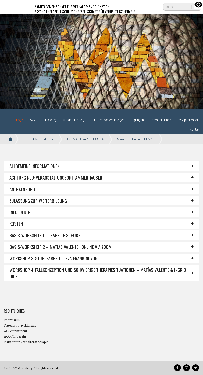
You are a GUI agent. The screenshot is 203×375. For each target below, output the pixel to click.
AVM (11, 6)
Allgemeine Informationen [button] (34, 166)
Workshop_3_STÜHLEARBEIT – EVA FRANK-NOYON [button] (53, 258)
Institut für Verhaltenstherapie (26, 341)
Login (19, 120)
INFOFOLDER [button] (19, 212)
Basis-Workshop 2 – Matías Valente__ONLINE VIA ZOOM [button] (60, 246)
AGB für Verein (15, 336)
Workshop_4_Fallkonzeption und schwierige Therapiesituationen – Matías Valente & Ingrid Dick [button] (97, 273)
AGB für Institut (15, 330)
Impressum (12, 319)
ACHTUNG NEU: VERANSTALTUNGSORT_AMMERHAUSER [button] (55, 177)
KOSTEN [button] (16, 223)
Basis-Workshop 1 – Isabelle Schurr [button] (45, 235)
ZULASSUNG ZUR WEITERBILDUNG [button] (38, 200)
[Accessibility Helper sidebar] (198, 4)
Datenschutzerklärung (20, 325)
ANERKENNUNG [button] (22, 189)
